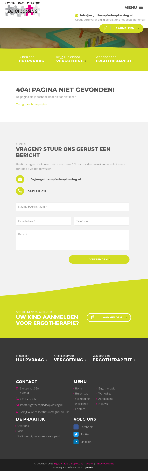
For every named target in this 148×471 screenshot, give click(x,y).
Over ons (23, 425)
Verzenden (107, 259)
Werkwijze (104, 393)
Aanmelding (105, 398)
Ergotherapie (106, 387)
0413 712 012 (26, 398)
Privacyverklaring (105, 462)
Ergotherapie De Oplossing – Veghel (73, 462)
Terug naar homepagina (31, 104)
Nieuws (103, 403)
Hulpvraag (81, 393)
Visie (20, 430)
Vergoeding (82, 398)
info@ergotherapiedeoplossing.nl (39, 404)
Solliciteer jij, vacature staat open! (38, 435)
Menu (129, 7)
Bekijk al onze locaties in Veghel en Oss (42, 411)
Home (79, 387)
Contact (80, 408)
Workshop (81, 403)
